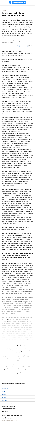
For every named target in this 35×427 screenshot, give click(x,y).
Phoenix (17, 415)
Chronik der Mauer (7, 418)
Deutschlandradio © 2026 (9, 420)
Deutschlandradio (7, 403)
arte (21, 415)
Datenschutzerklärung (8, 406)
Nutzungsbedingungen (9, 408)
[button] (2, 2)
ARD (8, 415)
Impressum (5, 411)
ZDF (12, 415)
